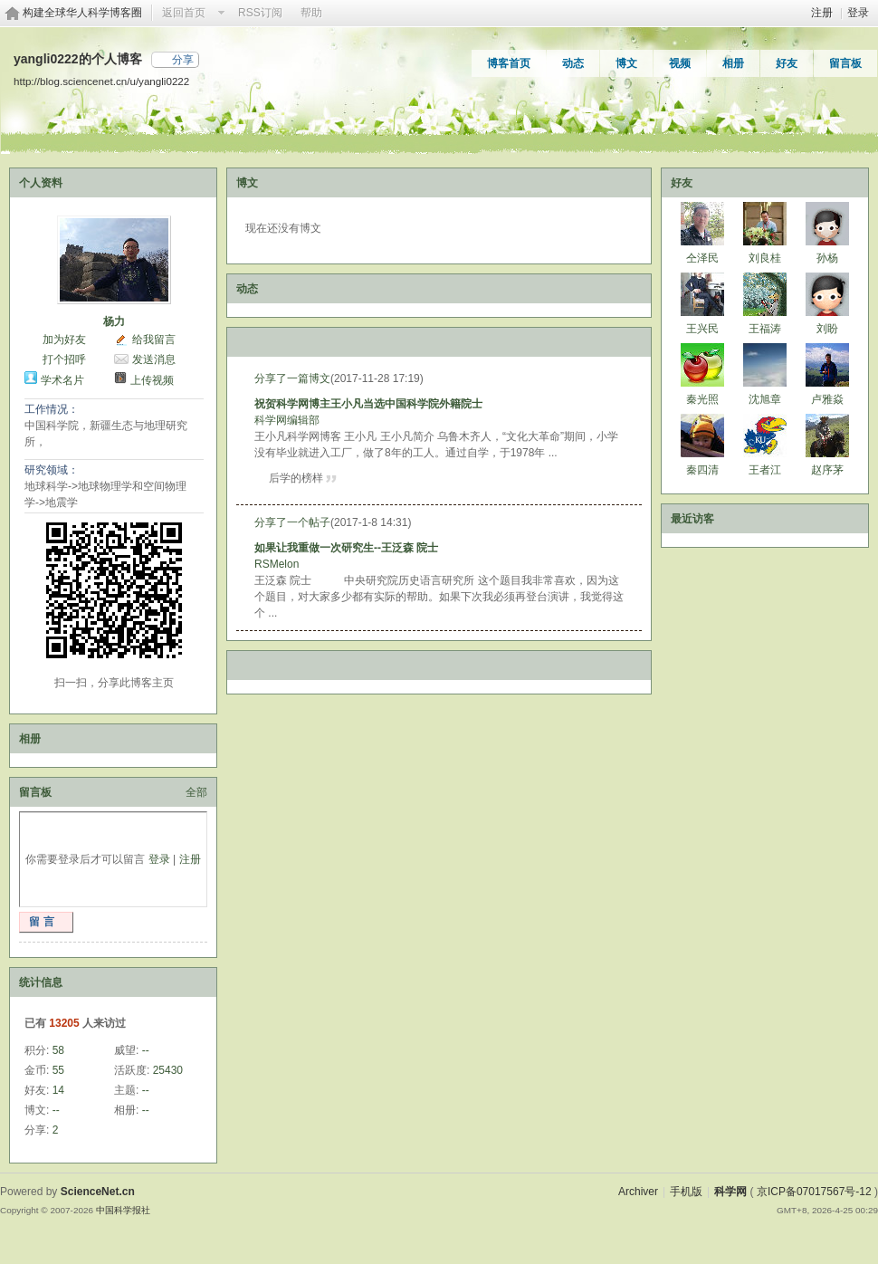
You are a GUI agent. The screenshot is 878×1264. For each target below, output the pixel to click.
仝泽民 (702, 258)
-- (145, 1050)
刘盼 (827, 328)
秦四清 (702, 470)
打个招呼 (64, 359)
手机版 (686, 1191)
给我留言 (154, 339)
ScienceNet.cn (98, 1191)
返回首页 (183, 12)
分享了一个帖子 (292, 522)
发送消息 (154, 359)
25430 (168, 1070)
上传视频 (152, 380)
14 (58, 1090)
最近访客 (692, 518)
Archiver (638, 1191)
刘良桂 (765, 258)
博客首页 (508, 63)
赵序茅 (827, 470)
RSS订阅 (260, 12)
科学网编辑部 (287, 420)
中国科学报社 (123, 1210)
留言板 (845, 63)
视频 (680, 63)
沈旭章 (765, 399)
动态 (573, 63)
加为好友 (64, 339)
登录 (858, 12)
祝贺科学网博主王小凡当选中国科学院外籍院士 (368, 403)
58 (58, 1050)
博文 (626, 63)
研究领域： (51, 470)
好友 (786, 63)
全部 (196, 792)
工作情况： (51, 409)
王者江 (765, 470)
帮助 (311, 12)
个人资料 (40, 183)
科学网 (730, 1191)
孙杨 (827, 258)
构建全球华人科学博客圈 (82, 12)
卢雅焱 (827, 399)
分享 (183, 59)
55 (58, 1070)
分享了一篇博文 (292, 378)
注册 (822, 12)
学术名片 (62, 380)
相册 (733, 63)
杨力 (114, 321)
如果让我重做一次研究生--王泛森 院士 (346, 547)
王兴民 (702, 328)
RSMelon (276, 564)
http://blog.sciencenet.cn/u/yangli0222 (101, 81)
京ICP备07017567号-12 (814, 1191)
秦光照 (702, 399)
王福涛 (765, 328)
